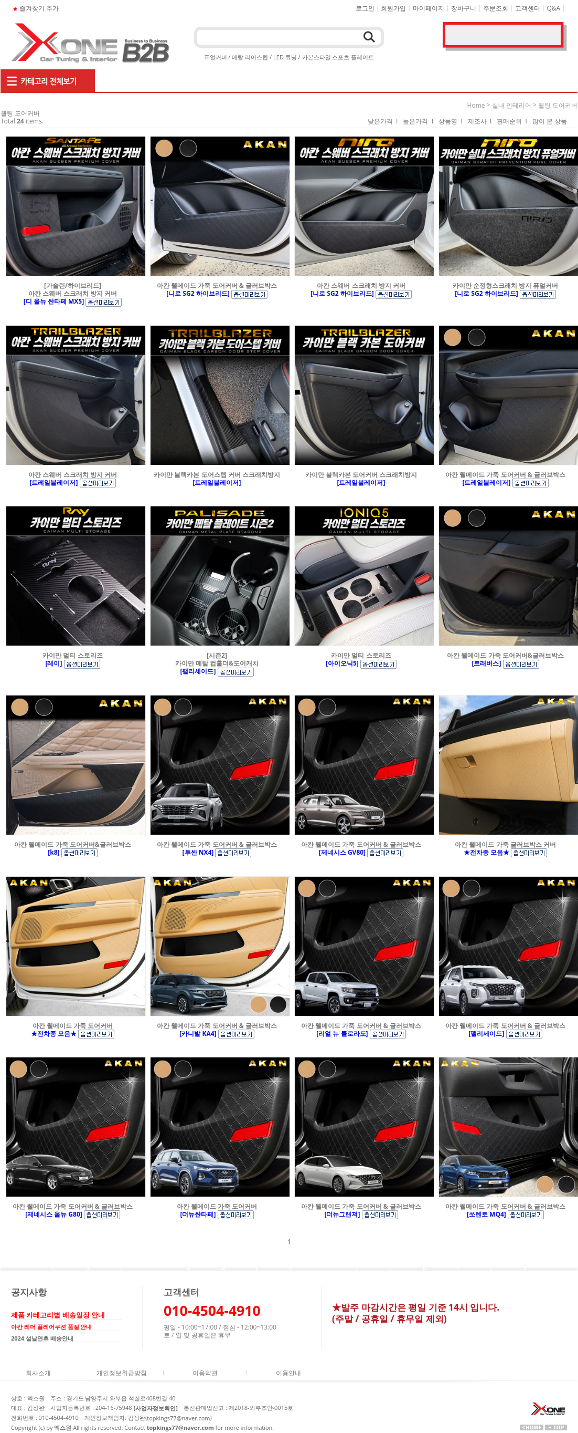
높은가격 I (418, 121)
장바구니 (463, 8)
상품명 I (450, 121)
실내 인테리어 (511, 105)
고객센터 (527, 8)
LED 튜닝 (285, 57)
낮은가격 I (383, 121)
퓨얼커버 (215, 57)
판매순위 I (512, 121)
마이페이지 (428, 8)
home (476, 105)
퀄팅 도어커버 (557, 105)
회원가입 (393, 8)
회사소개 (38, 1372)
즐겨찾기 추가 (35, 8)
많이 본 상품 (549, 121)
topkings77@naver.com (178, 1418)
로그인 (365, 8)
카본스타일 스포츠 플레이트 (338, 57)
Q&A (554, 8)
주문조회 (495, 8)
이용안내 (288, 1372)
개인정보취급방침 (122, 1372)
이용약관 (205, 1372)
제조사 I (480, 121)
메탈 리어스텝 (250, 57)
